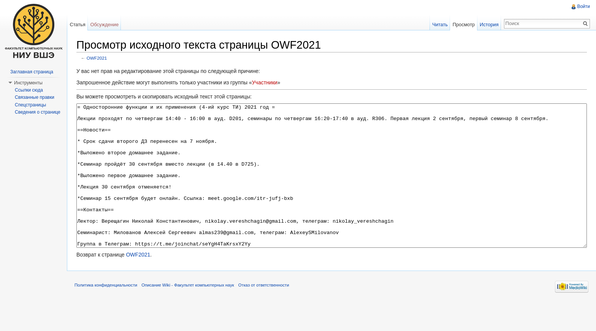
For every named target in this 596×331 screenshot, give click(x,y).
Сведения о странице (37, 112)
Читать (440, 24)
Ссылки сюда (29, 90)
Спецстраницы (30, 105)
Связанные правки (34, 97)
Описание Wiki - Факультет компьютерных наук (187, 313)
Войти (583, 6)
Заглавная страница (31, 71)
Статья (77, 24)
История (489, 24)
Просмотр (464, 24)
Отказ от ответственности (263, 313)
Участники (264, 82)
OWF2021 (97, 57)
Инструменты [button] (28, 83)
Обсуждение (104, 24)
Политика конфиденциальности (105, 313)
